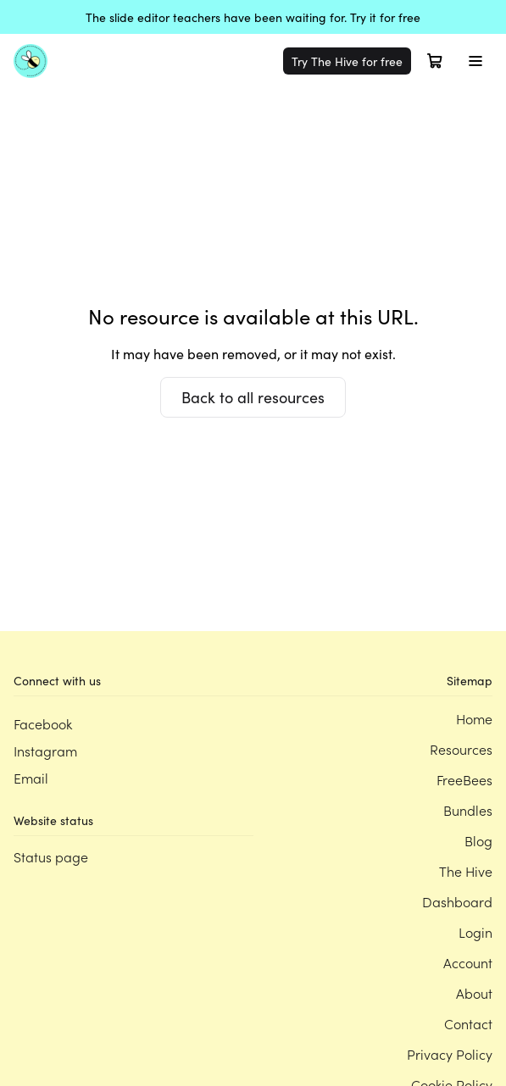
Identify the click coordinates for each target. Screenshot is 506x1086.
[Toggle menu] (475, 61)
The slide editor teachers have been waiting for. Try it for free (253, 16)
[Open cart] (435, 61)
